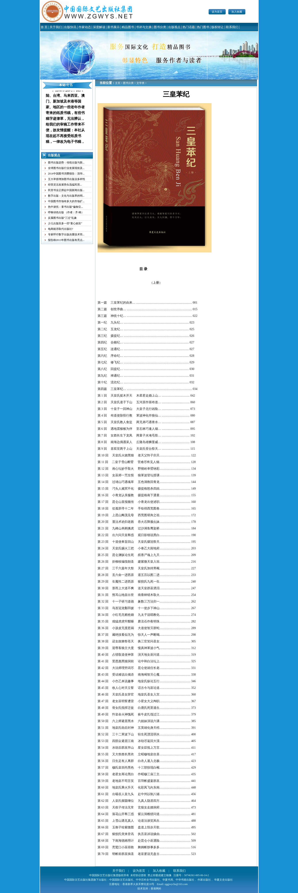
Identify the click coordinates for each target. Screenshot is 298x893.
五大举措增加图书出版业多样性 (66, 179)
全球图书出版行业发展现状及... (66, 168)
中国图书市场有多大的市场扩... (66, 201)
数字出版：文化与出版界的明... (66, 195)
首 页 (44, 27)
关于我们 (56, 27)
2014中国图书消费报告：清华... (66, 173)
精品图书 (128, 27)
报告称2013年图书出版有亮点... (66, 240)
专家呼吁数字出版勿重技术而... (66, 234)
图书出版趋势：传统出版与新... (66, 162)
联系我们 (232, 27)
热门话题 (189, 27)
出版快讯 (70, 27)
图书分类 (160, 27)
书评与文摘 (144, 27)
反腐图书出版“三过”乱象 (62, 217)
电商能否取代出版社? (60, 229)
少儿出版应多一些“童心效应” (65, 223)
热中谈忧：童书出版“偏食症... (65, 206)
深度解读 (99, 27)
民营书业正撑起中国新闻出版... (66, 190)
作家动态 (85, 27)
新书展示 (113, 27)
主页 (117, 83)
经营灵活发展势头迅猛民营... (65, 184)
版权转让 (217, 27)
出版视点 (174, 27)
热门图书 (203, 27)
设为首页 (217, 11)
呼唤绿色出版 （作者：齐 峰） (66, 212)
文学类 (140, 83)
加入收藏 (236, 11)
